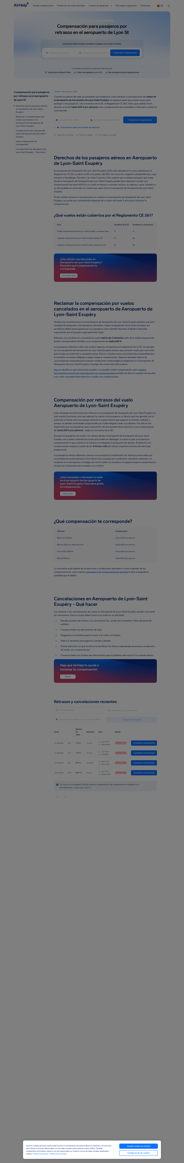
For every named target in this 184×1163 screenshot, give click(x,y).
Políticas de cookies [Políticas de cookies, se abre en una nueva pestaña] (40, 1154)
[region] (92, 1150)
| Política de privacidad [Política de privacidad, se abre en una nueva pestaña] (57, 1154)
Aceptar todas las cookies (138, 1146)
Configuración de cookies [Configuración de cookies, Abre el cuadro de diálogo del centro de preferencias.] (138, 1153)
